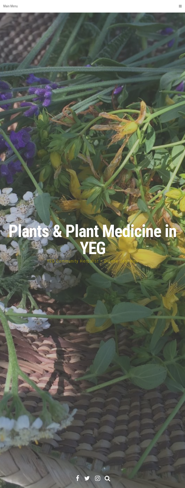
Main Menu (92, 6)
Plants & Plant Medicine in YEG (92, 239)
